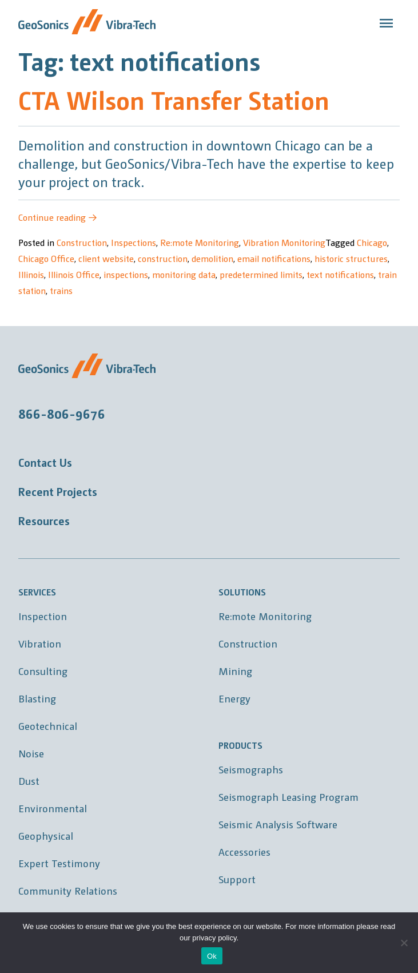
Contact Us (45, 462)
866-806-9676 (61, 413)
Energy (234, 698)
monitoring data (184, 274)
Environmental (52, 808)
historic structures (351, 258)
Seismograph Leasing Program (288, 796)
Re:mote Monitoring (199, 242)
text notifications (340, 274)
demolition (212, 258)
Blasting (37, 698)
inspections (125, 274)
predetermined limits (261, 274)
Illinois (31, 274)
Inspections (133, 242)
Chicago (372, 242)
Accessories (244, 851)
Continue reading (57, 217)
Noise (31, 753)
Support (237, 878)
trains (61, 290)
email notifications (273, 258)
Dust (28, 780)
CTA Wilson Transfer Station (173, 99)
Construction (82, 242)
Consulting (42, 670)
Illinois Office (73, 274)
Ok (212, 956)
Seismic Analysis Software (277, 824)
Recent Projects (57, 491)
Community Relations (67, 890)
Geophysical (45, 835)
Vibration (39, 643)
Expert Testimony (59, 862)
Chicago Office (46, 258)
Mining (235, 670)
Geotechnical (47, 725)
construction (163, 258)
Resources (44, 520)
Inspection (42, 615)
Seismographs (250, 769)
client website (106, 258)
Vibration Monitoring (284, 242)
